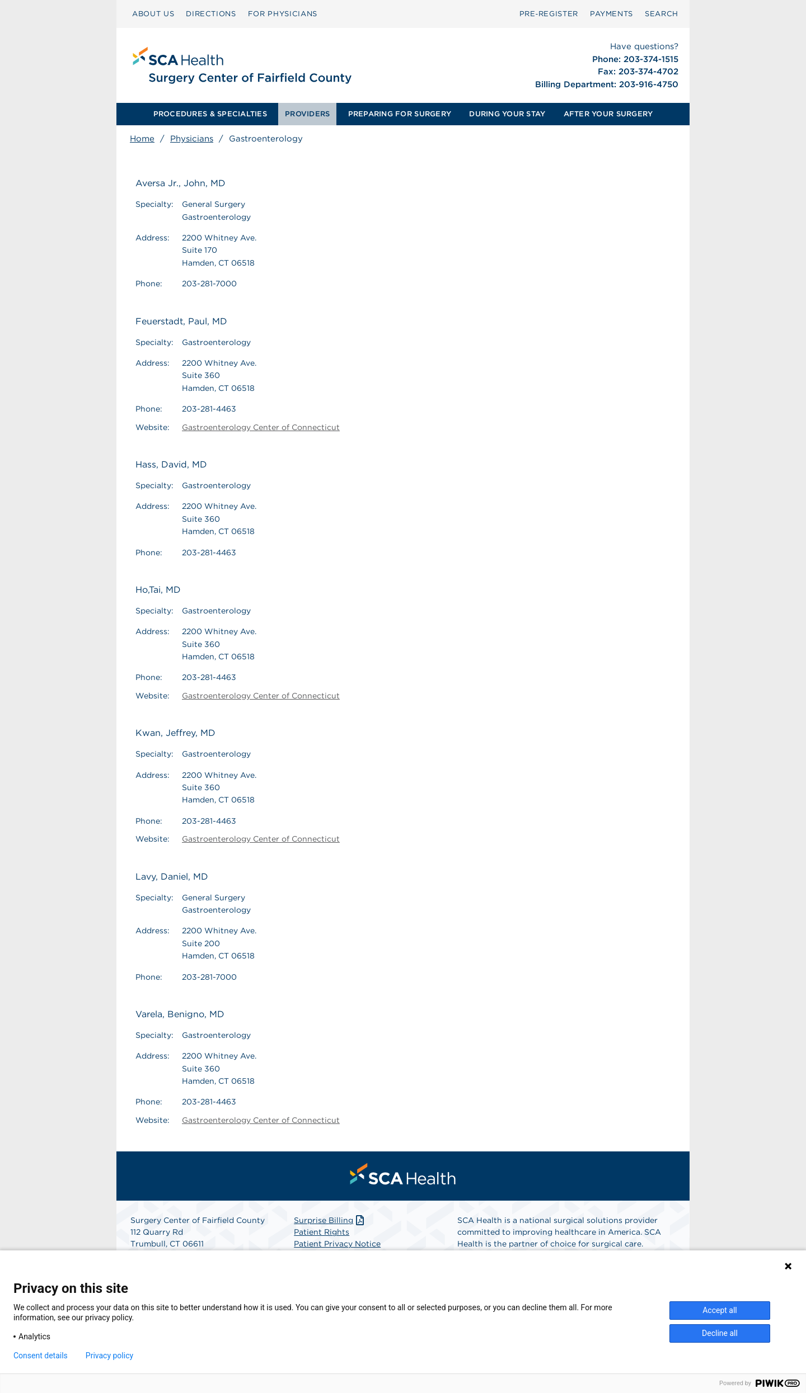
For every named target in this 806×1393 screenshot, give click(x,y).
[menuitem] (153, 14)
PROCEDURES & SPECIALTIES (210, 114)
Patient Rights (321, 1231)
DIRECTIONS (211, 14)
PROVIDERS (307, 114)
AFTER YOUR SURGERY (608, 114)
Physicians (191, 139)
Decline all (720, 1333)
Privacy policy (109, 1355)
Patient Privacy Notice (337, 1243)
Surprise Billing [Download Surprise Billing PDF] (330, 1220)
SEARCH (661, 14)
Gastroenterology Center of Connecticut (261, 427)
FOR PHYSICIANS (282, 14)
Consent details (40, 1355)
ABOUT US (153, 14)
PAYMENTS (611, 14)
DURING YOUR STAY (507, 114)
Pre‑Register (548, 14)
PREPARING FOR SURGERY (399, 114)
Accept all (719, 1310)
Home (142, 139)
